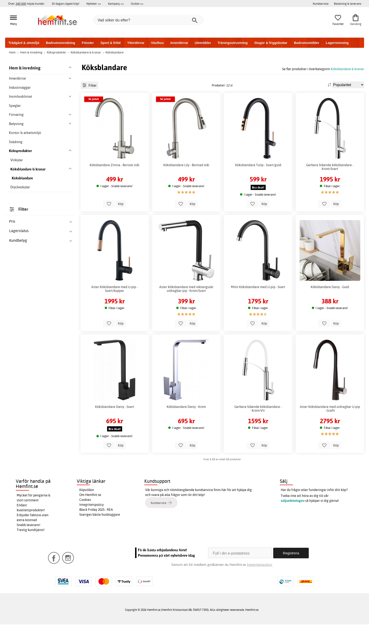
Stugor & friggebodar (270, 43)
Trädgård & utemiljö (23, 43)
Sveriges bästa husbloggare (99, 530)
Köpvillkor (86, 506)
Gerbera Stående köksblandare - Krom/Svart (329, 182)
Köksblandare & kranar (347, 69)
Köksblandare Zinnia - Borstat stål (114, 181)
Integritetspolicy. (260, 580)
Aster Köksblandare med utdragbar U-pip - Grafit (330, 424)
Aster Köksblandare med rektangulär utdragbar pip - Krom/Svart (186, 305)
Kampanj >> (116, 3)
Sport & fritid (110, 43)
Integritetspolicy (91, 521)
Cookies (85, 516)
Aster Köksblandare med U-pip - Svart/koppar (114, 305)
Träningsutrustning (233, 43)
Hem (12, 52)
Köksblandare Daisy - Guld (330, 303)
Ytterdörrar (135, 43)
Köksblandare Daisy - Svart (114, 422)
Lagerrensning (337, 43)
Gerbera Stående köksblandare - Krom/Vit (258, 424)
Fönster (88, 43)
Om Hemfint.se (90, 511)
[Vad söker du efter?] (148, 20)
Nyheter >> (93, 3)
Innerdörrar (179, 43)
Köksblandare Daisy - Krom (186, 422)
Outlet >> (137, 3)
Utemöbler (203, 43)
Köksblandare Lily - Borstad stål (186, 181)
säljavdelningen (293, 517)
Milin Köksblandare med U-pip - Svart (258, 303)
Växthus (157, 43)
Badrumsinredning (60, 43)
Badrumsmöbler (306, 43)
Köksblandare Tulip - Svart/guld (258, 181)
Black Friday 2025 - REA (96, 525)
